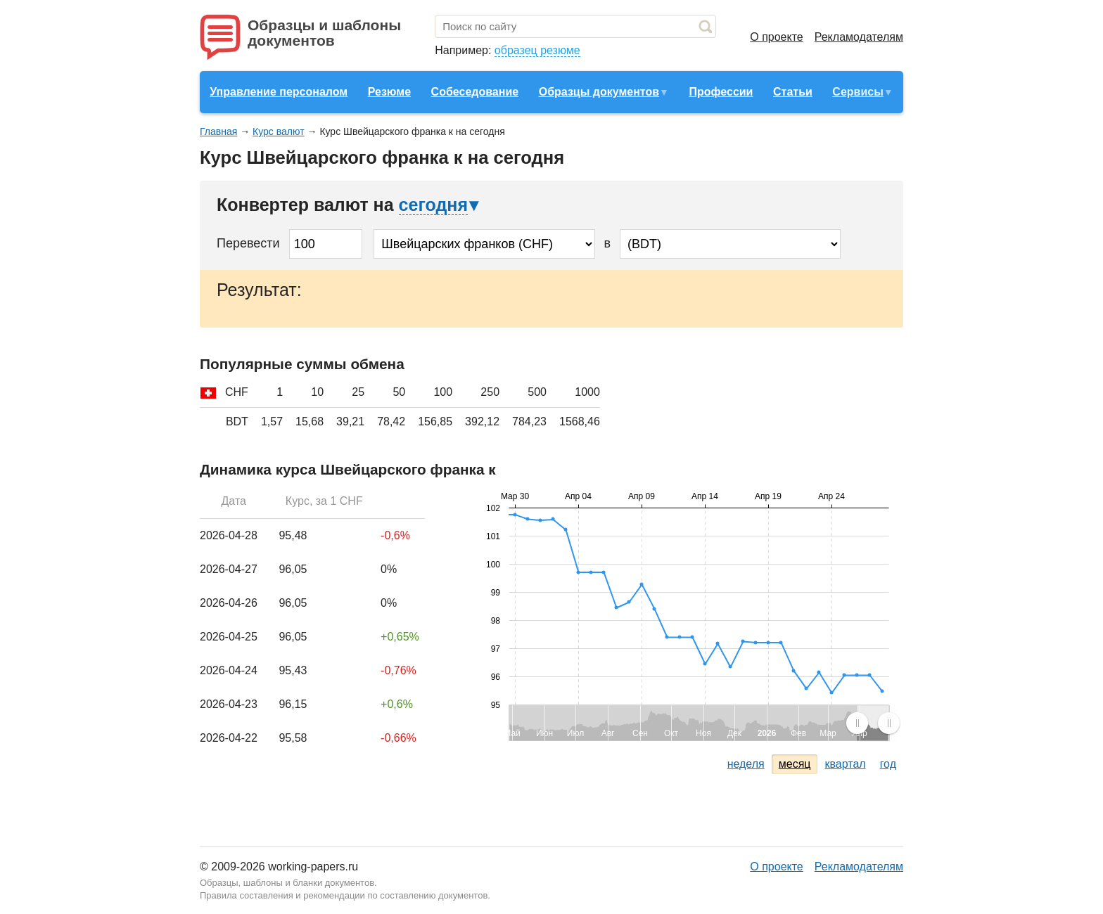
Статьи (792, 92)
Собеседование (475, 92)
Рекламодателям (859, 37)
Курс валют (279, 131)
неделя (746, 764)
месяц (795, 764)
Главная (218, 131)
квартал (844, 764)
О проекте (776, 37)
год (888, 764)
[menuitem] (872, 722)
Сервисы (857, 92)
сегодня (433, 204)
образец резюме (537, 50)
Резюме (389, 92)
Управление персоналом (279, 92)
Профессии (721, 92)
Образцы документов (599, 92)
